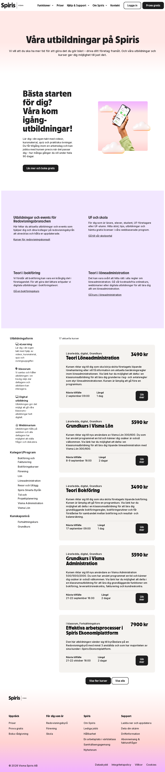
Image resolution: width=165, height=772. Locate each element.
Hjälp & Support (78, 5)
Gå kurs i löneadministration (104, 294)
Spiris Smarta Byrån (29, 490)
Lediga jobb (91, 728)
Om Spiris (100, 5)
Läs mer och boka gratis (41, 168)
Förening (23, 471)
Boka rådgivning (18, 733)
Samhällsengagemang (97, 744)
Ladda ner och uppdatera (136, 723)
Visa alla (120, 681)
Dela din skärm (130, 728)
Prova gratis (153, 5)
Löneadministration (29, 480)
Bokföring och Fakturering (26, 460)
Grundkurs (24, 526)
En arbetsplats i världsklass (100, 739)
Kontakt (115, 5)
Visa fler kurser (98, 681)
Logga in (132, 5)
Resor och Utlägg (28, 485)
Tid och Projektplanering (28, 496)
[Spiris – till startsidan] (82, 698)
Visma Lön (24, 507)
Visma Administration (30, 503)
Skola (49, 733)
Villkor (139, 764)
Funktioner (45, 5)
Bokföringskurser (28, 466)
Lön (20, 476)
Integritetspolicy (121, 764)
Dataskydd (101, 764)
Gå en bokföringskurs (26, 291)
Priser (60, 5)
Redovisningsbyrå (57, 723)
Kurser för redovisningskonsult (31, 239)
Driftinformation (130, 733)
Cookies (151, 764)
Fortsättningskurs (28, 521)
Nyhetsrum (90, 749)
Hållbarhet (90, 733)
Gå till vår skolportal (100, 235)
